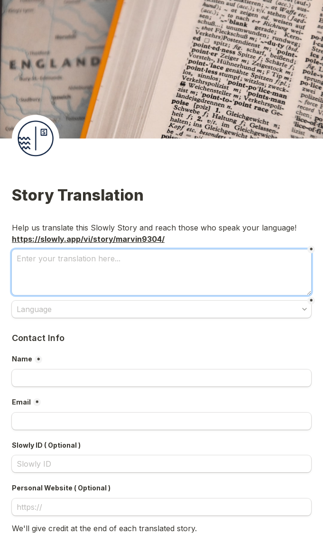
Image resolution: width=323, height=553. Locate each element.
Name (22, 359)
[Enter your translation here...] (161, 272)
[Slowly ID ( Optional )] (161, 463)
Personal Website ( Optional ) (61, 488)
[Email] (161, 421)
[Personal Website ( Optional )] (161, 507)
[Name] (161, 378)
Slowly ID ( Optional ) (46, 445)
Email (21, 402)
